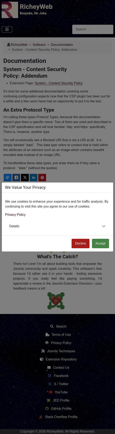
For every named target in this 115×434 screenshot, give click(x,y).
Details (14, 226)
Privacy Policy (15, 214)
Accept (100, 243)
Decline (80, 243)
